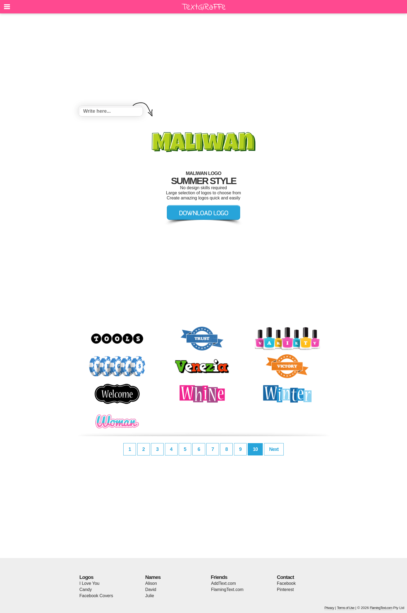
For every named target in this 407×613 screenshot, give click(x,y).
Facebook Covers (96, 595)
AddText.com (223, 583)
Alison (151, 583)
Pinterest (285, 589)
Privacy (329, 608)
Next (274, 449)
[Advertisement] (203, 60)
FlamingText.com (227, 589)
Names (153, 577)
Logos (86, 577)
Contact (285, 577)
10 (255, 449)
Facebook (286, 583)
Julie (149, 595)
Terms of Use (345, 608)
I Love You (90, 583)
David (150, 589)
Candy (86, 589)
